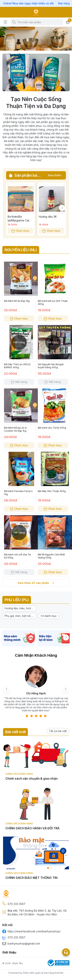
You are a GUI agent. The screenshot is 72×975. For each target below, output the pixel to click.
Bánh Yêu (17, 963)
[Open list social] (66, 952)
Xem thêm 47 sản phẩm (36, 583)
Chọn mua (20, 231)
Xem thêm (54, 175)
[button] (19, 608)
